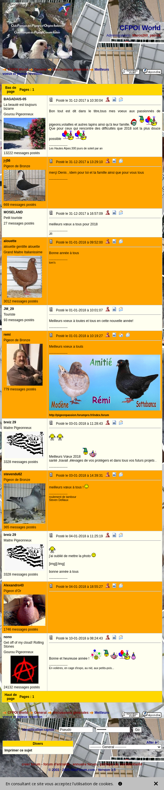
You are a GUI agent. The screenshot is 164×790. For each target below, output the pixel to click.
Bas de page (10, 90)
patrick (155, 35)
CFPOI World (18, 69)
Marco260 (140, 35)
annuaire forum (85, 764)
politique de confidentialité (121, 764)
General (40, 69)
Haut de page (10, 697)
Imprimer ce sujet (18, 750)
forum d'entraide (56, 764)
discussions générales (71, 69)
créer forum (31, 764)
